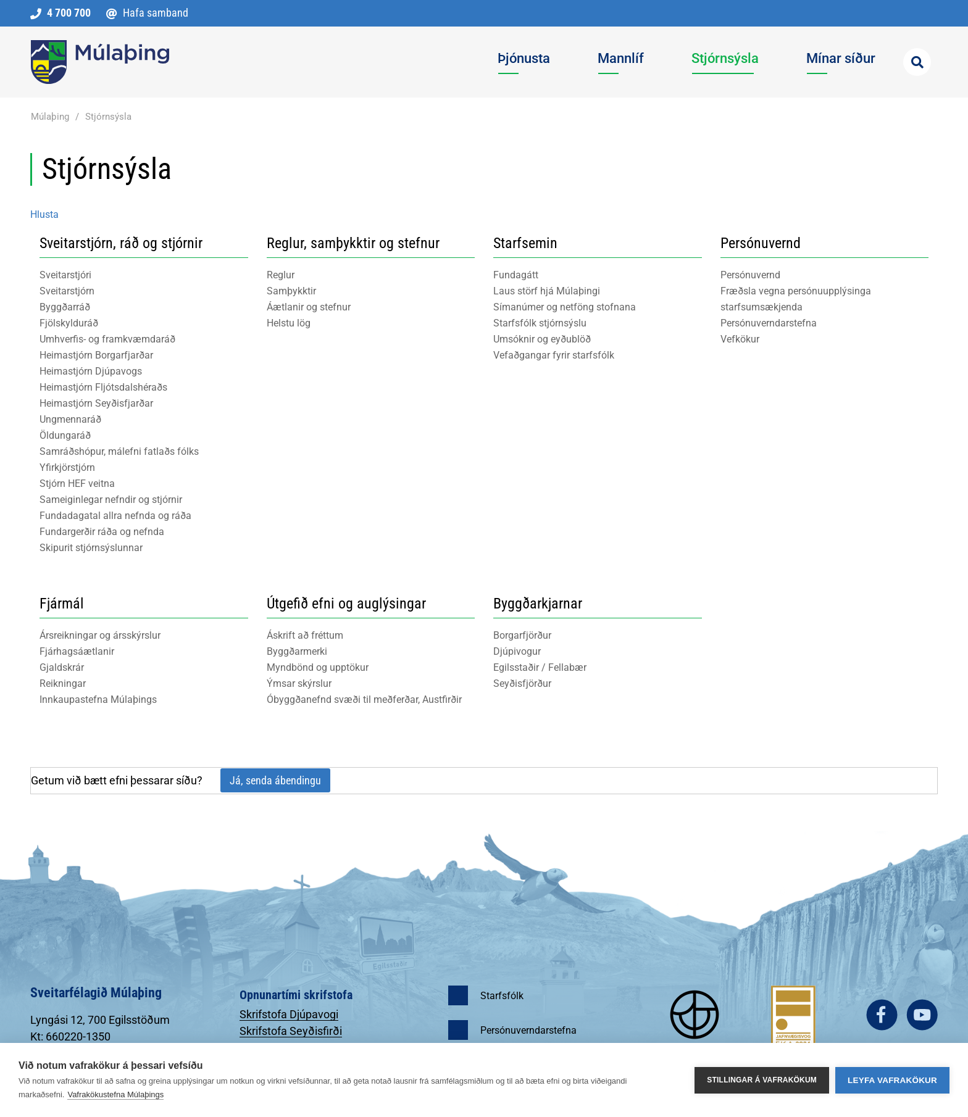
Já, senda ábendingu (275, 780)
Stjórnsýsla (108, 116)
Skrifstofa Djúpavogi (289, 1014)
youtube (922, 1015)
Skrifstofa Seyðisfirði (291, 1030)
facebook (882, 1015)
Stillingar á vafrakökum (762, 1080)
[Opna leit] (917, 62)
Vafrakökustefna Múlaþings (115, 1094)
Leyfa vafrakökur (892, 1080)
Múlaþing (50, 116)
